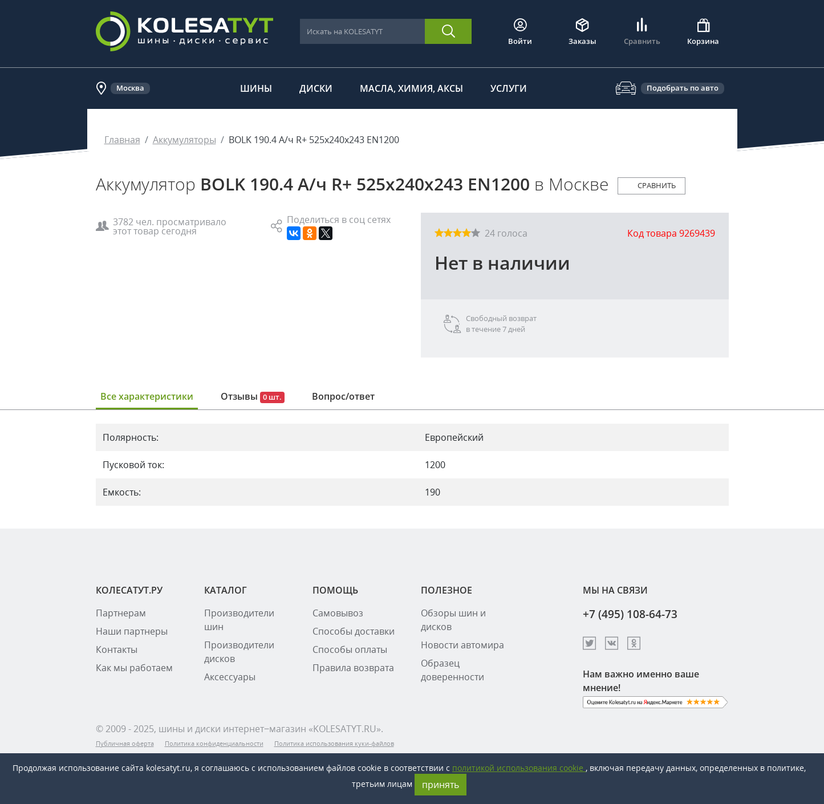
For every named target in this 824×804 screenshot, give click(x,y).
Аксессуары (229, 677)
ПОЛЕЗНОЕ (446, 590)
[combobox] (362, 31)
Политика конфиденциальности (214, 743)
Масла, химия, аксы (411, 88)
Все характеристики (146, 396)
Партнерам (121, 613)
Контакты (116, 649)
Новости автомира (462, 645)
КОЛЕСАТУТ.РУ (129, 590)
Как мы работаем (134, 667)
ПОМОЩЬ (335, 590)
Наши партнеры (132, 631)
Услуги (508, 88)
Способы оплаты (349, 649)
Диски (315, 88)
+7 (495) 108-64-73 (630, 614)
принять (440, 784)
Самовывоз (337, 613)
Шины (256, 88)
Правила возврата (353, 667)
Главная (122, 139)
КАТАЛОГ (225, 590)
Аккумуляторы (184, 139)
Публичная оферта (125, 743)
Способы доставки (353, 631)
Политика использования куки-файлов (334, 743)
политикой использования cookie (519, 767)
